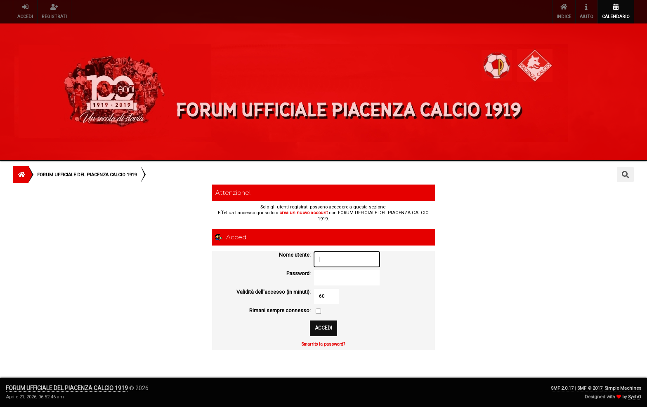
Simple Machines (622, 388)
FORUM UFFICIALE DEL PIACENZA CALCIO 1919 (67, 388)
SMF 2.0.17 (562, 388)
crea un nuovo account (303, 212)
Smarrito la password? (323, 344)
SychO (634, 397)
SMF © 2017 (589, 388)
